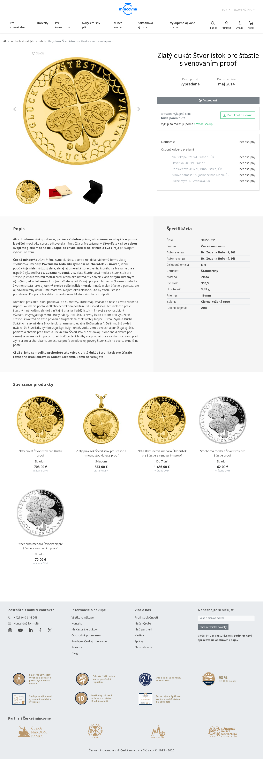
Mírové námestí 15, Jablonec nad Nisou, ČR (200, 175)
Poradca (77, 647)
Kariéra (139, 635)
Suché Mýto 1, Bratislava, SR (191, 181)
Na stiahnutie (143, 647)
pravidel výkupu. (204, 124)
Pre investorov (62, 25)
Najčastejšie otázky (85, 629)
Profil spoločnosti (146, 617)
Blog (75, 653)
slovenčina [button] (243, 10)
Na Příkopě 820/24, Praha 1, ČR (193, 157)
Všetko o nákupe (83, 617)
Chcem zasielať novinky (213, 627)
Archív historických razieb (27, 41)
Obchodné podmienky (86, 635)
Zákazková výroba (145, 25)
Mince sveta (118, 25)
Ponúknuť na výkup (238, 115)
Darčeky (42, 23)
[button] (22, 109)
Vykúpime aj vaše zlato (182, 25)
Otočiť (38, 55)
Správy (139, 641)
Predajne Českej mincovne (89, 641)
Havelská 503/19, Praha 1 (189, 163)
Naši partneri (143, 629)
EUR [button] (225, 10)
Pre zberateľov (17, 25)
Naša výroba (143, 623)
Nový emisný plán (91, 25)
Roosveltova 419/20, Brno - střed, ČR (197, 169)
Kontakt (77, 623)
